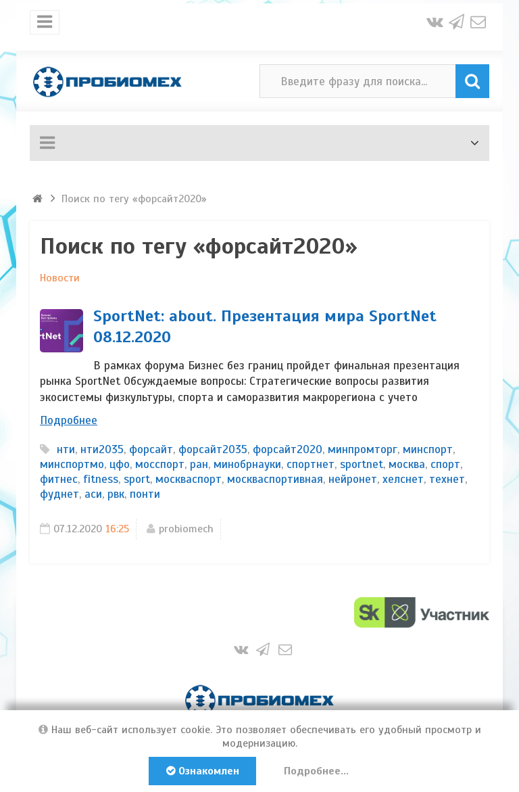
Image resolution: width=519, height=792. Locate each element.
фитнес (59, 479)
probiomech (186, 529)
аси (93, 494)
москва (407, 464)
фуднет (59, 494)
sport (137, 479)
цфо (119, 464)
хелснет (403, 479)
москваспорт (188, 479)
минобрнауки (247, 464)
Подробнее (68, 420)
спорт (445, 464)
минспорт (428, 449)
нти (66, 449)
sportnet (361, 464)
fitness (100, 479)
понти (145, 494)
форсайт (151, 449)
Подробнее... (317, 771)
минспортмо (72, 464)
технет (447, 479)
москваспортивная (275, 479)
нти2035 (102, 449)
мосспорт (159, 464)
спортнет (311, 464)
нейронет (352, 479)
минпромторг (362, 449)
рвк (115, 494)
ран (199, 464)
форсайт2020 (287, 449)
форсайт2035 (212, 449)
